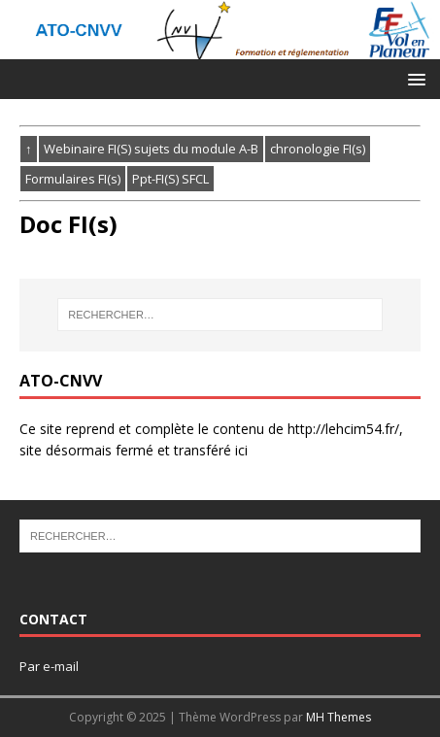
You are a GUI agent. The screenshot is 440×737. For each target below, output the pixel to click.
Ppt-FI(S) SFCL (170, 178)
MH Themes (338, 717)
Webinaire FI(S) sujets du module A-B (151, 148)
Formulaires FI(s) (72, 178)
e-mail (61, 666)
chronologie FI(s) (317, 148)
